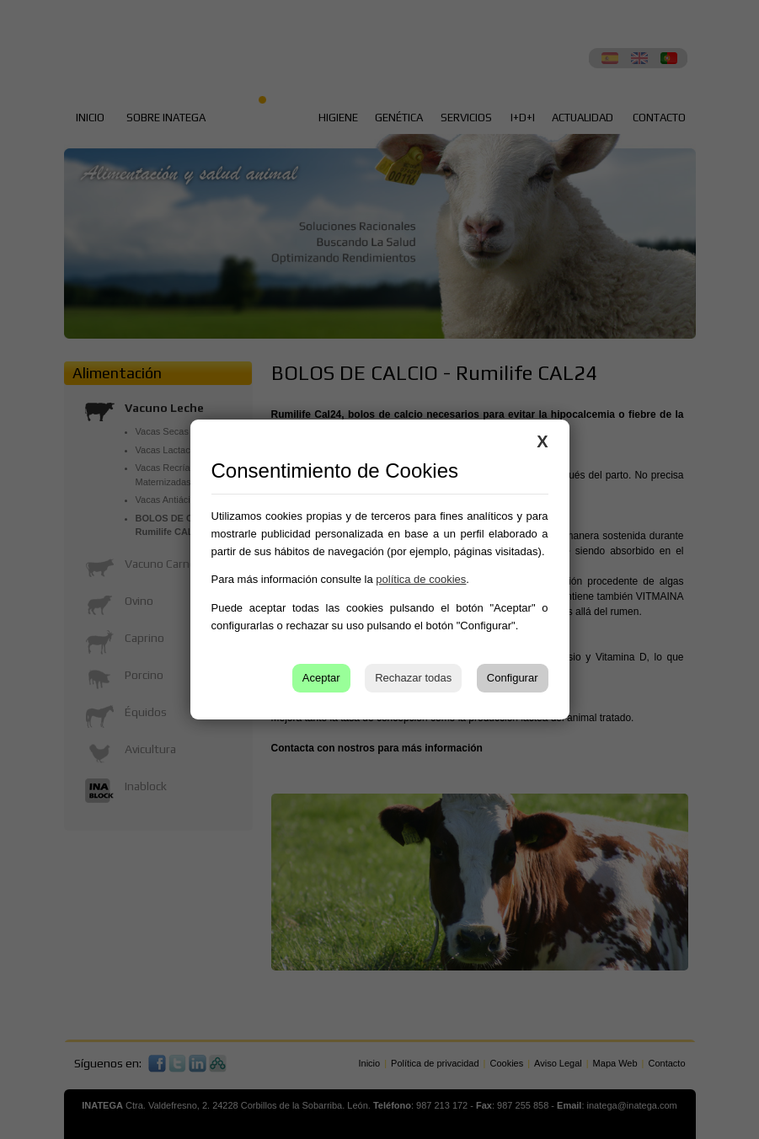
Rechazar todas (413, 677)
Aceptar (321, 677)
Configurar (512, 677)
